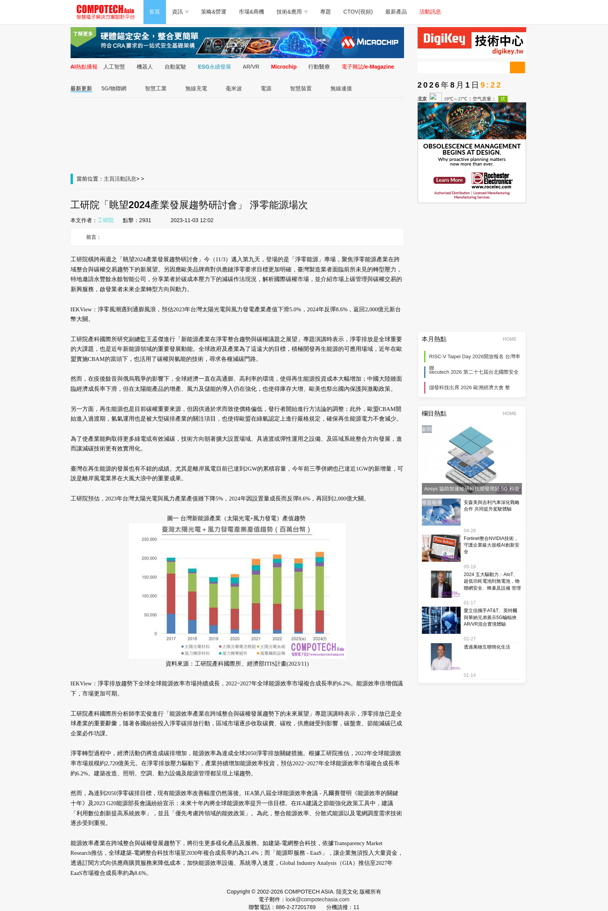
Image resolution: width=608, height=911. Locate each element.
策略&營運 (213, 12)
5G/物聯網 (114, 88)
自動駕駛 (176, 67)
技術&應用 (291, 12)
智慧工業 (156, 88)
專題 (325, 12)
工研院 (106, 220)
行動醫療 (319, 67)
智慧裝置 (301, 88)
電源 (266, 88)
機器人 (145, 67)
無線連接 (341, 88)
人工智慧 (114, 67)
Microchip (284, 67)
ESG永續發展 (214, 67)
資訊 (180, 12)
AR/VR (251, 67)
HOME (512, 339)
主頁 (109, 179)
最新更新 (81, 88)
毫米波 (234, 88)
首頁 (154, 12)
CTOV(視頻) (358, 12)
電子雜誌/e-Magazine (368, 67)
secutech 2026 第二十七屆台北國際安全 (474, 372)
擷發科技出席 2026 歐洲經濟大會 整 (469, 387)
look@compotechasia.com (317, 899)
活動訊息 (430, 12)
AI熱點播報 (84, 67)
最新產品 (396, 12)
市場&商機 (251, 12)
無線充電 (196, 88)
